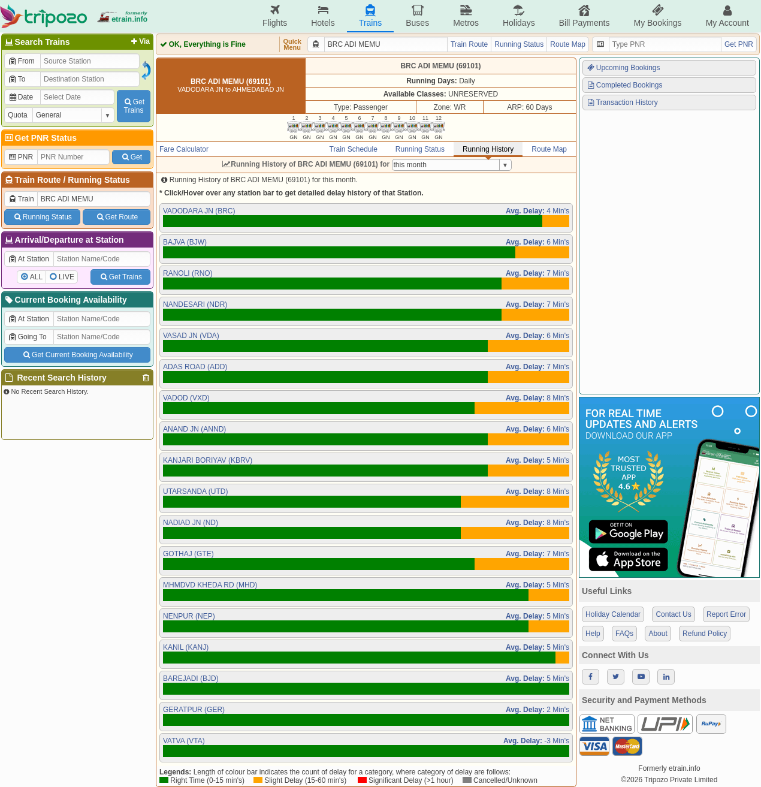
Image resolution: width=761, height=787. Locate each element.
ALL (36, 277)
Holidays (519, 16)
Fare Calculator (184, 149)
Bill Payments (584, 16)
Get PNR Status (40, 138)
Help (592, 633)
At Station (28, 259)
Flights (274, 16)
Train (21, 199)
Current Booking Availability (65, 299)
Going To (27, 337)
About (657, 633)
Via (139, 41)
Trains (370, 16)
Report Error (726, 614)
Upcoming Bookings (623, 68)
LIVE (66, 277)
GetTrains (133, 106)
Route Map (567, 44)
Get (131, 157)
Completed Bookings (624, 85)
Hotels (323, 16)
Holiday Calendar (613, 614)
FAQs (624, 633)
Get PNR (738, 44)
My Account (727, 16)
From (21, 61)
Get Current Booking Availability (77, 355)
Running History (488, 149)
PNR (20, 157)
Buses (417, 16)
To (16, 79)
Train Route (38, 180)
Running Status (98, 180)
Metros (466, 16)
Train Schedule (354, 149)
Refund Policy (705, 633)
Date (20, 97)
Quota (18, 115)
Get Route (116, 217)
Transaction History (622, 102)
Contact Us (673, 614)
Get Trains (120, 277)
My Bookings (657, 16)
